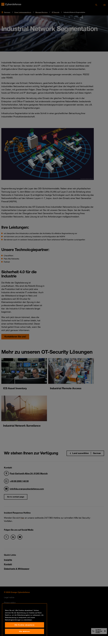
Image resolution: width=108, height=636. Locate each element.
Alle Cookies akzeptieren (24, 632)
